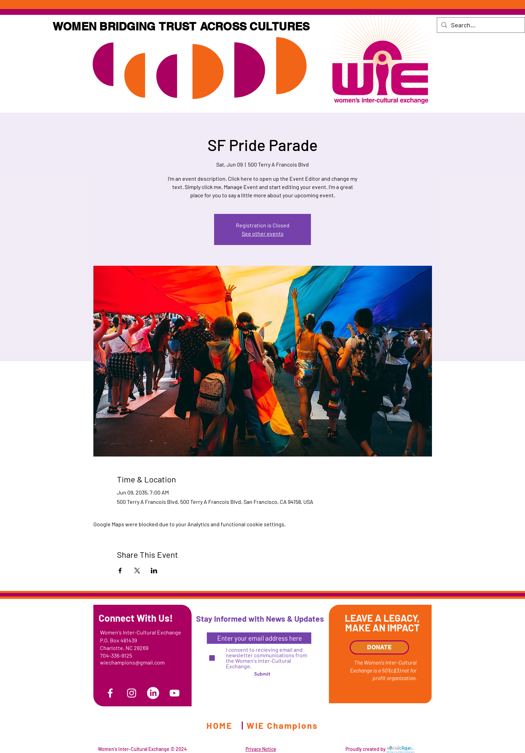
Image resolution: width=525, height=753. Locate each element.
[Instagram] (132, 693)
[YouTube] (174, 693)
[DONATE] (379, 647)
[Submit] (262, 674)
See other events (263, 233)
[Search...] (480, 25)
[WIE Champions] (283, 725)
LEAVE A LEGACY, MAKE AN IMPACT (382, 622)
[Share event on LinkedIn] (154, 570)
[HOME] (220, 726)
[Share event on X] (137, 570)
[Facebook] (110, 693)
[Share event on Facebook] (120, 570)
